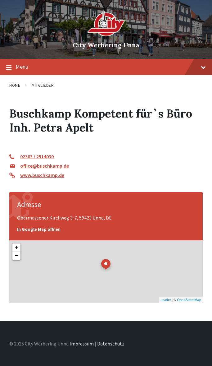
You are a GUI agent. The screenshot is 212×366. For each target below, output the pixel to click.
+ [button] (16, 247)
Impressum (82, 344)
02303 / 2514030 (37, 156)
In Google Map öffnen (39, 229)
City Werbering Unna (106, 45)
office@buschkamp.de (44, 166)
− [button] (16, 256)
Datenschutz (110, 344)
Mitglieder (43, 85)
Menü (106, 67)
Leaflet (165, 300)
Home (14, 85)
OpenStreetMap (189, 300)
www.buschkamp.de (42, 175)
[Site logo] (106, 34)
